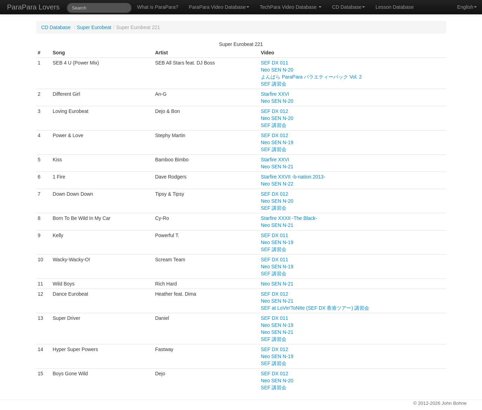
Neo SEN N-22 (277, 184)
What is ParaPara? (157, 7)
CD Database (348, 7)
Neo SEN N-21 (277, 166)
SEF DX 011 (274, 63)
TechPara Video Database (290, 7)
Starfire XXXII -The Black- (289, 218)
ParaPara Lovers (33, 7)
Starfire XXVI (275, 94)
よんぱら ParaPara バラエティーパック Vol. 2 (311, 77)
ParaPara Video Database (219, 7)
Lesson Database (394, 7)
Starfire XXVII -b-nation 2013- (293, 177)
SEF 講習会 (273, 84)
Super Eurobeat (94, 27)
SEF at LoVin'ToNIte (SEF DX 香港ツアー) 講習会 (315, 308)
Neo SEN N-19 (277, 142)
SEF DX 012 (274, 111)
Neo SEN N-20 (277, 70)
